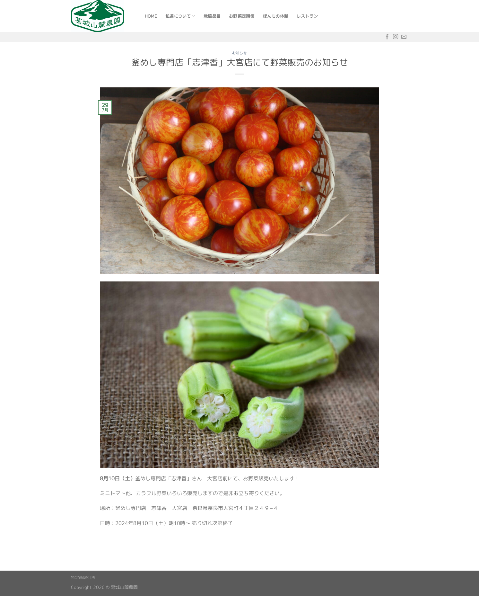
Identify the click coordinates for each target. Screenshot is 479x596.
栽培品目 (212, 16)
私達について (180, 16)
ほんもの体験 (276, 16)
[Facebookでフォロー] (387, 36)
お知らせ (239, 53)
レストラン (307, 16)
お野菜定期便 (242, 16)
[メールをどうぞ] (403, 36)
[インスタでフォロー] (395, 36)
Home (151, 16)
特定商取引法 (83, 577)
